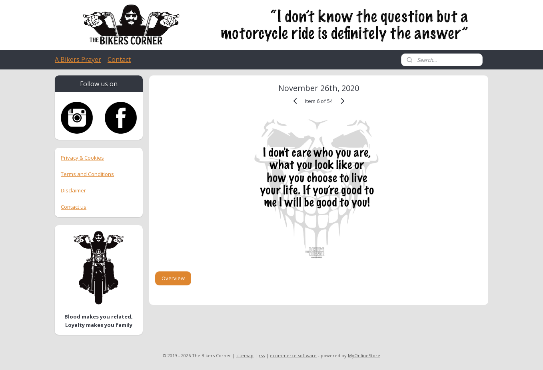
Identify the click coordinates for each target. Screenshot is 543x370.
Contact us (73, 206)
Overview (173, 278)
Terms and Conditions (87, 174)
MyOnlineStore (364, 355)
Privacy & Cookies (82, 157)
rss (262, 355)
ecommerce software (293, 355)
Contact (119, 59)
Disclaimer (73, 190)
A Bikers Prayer (78, 59)
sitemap (245, 355)
